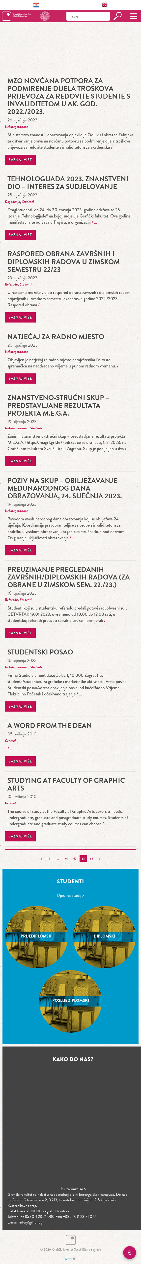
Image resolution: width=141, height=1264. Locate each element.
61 (66, 858)
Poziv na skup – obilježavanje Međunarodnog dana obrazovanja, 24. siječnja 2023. (64, 488)
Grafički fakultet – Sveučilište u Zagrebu (25, 16)
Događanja (12, 201)
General (10, 740)
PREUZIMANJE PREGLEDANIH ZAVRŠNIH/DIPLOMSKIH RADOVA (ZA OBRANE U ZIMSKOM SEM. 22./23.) (68, 577)
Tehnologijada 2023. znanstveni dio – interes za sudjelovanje (67, 183)
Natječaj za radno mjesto (55, 337)
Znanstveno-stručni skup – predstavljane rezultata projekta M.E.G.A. (58, 405)
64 (91, 858)
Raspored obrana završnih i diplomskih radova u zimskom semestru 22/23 (63, 261)
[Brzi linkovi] (129, 1252)
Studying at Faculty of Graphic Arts (66, 784)
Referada (11, 284)
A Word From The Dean (49, 726)
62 (74, 858)
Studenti (28, 201)
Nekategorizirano (16, 126)
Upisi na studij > (70, 895)
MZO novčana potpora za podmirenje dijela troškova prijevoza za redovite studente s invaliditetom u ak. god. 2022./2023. (68, 96)
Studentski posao (40, 652)
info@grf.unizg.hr (33, 1222)
